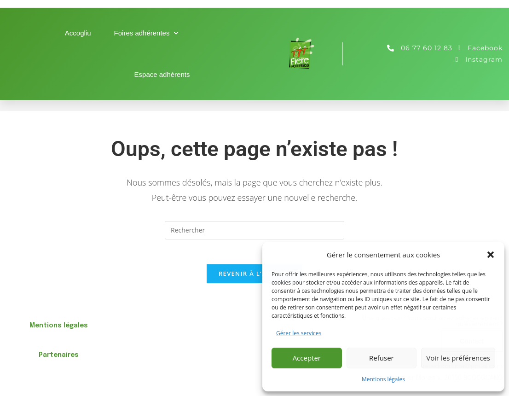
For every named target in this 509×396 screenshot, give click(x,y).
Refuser (381, 357)
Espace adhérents (162, 74)
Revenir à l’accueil (254, 276)
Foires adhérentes (146, 33)
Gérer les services (298, 333)
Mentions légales (383, 379)
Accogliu (78, 33)
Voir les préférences (458, 357)
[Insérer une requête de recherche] (254, 230)
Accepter (307, 357)
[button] (490, 254)
